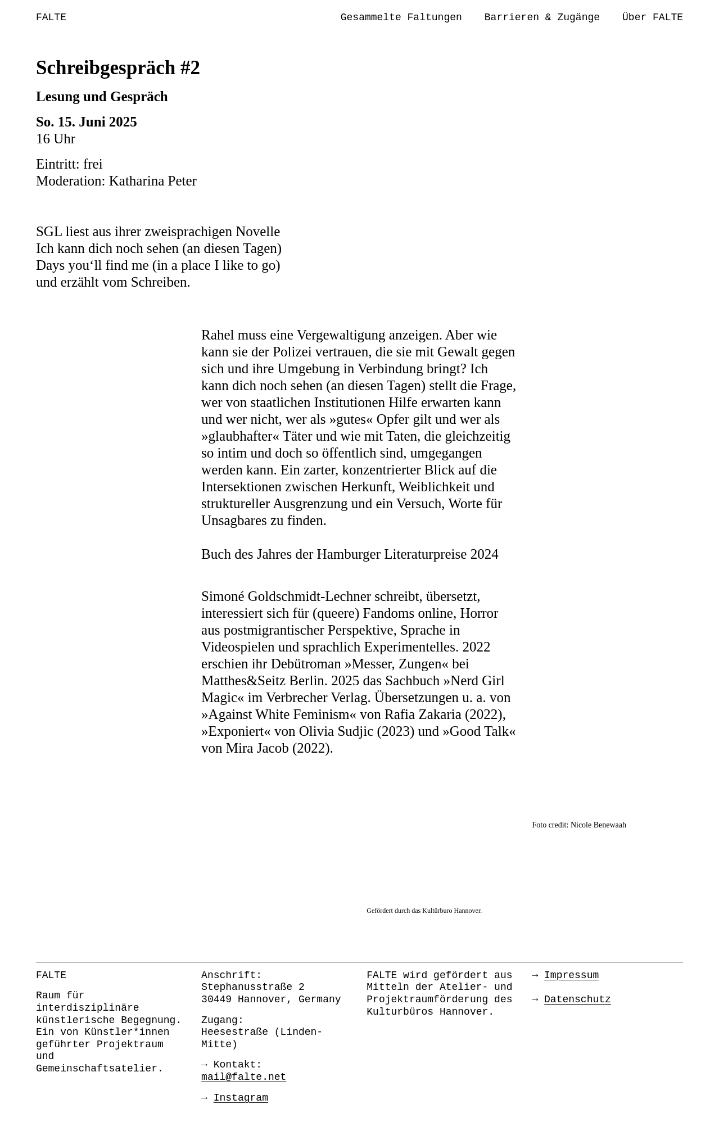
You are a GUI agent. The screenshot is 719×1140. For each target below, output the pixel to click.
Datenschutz (577, 999)
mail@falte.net (243, 1077)
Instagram (241, 1097)
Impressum (571, 975)
